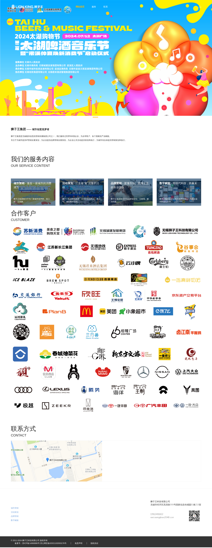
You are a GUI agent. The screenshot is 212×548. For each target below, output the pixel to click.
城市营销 (14, 509)
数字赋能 (14, 521)
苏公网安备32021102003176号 (53, 544)
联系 (105, 7)
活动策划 (14, 513)
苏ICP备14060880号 (31, 544)
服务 (94, 7)
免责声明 (79, 544)
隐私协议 (95, 544)
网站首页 (80, 7)
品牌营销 (14, 517)
